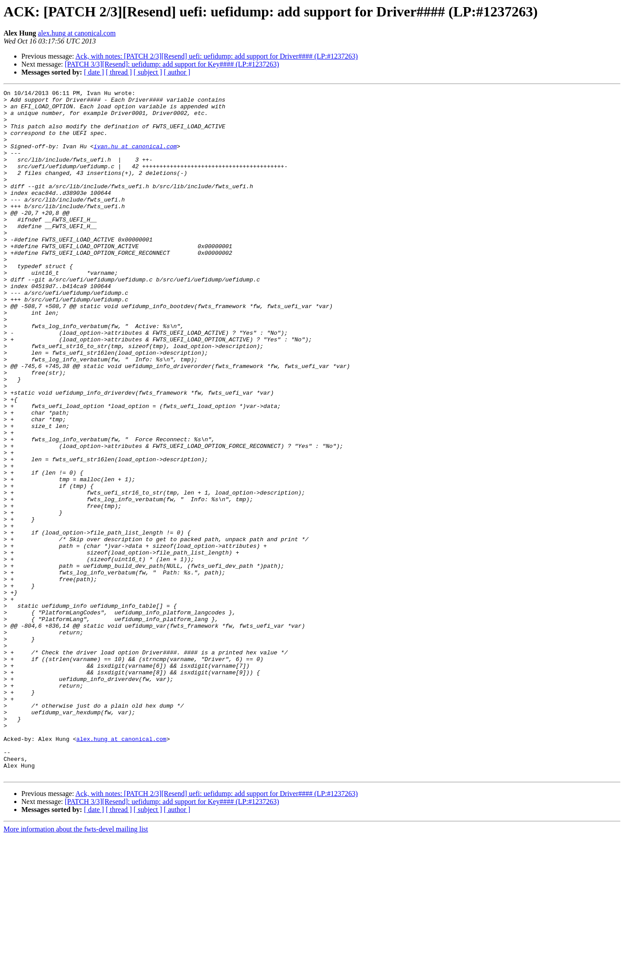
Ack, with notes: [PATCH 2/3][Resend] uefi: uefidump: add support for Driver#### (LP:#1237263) (217, 56)
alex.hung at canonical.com (76, 33)
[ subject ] (148, 72)
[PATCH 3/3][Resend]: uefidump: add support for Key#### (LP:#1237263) (172, 64)
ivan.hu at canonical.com (135, 158)
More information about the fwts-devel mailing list (76, 966)
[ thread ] (119, 72)
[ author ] (177, 72)
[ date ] (94, 72)
